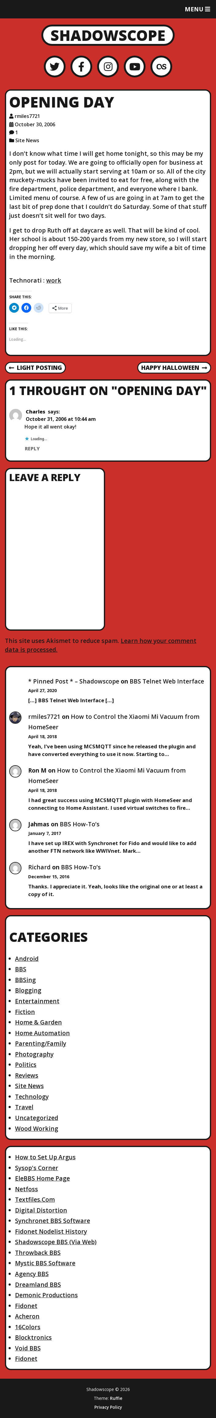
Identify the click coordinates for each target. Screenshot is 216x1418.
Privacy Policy (108, 1407)
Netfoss (26, 1189)
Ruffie (116, 1398)
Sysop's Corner (36, 1168)
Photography (34, 1054)
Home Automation (42, 1033)
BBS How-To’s (80, 824)
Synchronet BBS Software (52, 1220)
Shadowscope (108, 35)
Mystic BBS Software (45, 1263)
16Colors (27, 1327)
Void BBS (28, 1348)
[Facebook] (81, 66)
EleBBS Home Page (42, 1178)
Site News (27, 140)
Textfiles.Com (35, 1199)
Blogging (28, 990)
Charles (35, 411)
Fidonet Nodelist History (51, 1231)
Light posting (35, 368)
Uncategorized (36, 1118)
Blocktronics (33, 1337)
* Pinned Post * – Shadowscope (73, 681)
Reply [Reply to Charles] (32, 448)
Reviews (26, 1075)
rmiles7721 (44, 716)
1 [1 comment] (16, 132)
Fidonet (26, 1306)
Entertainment (37, 1001)
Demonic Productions (46, 1295)
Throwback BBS (38, 1252)
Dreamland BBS (38, 1284)
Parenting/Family (40, 1043)
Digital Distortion (41, 1210)
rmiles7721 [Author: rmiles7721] (27, 116)
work (53, 280)
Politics (25, 1064)
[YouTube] (135, 66)
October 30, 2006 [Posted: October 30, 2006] (35, 124)
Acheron (27, 1316)
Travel (24, 1107)
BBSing (25, 980)
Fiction (25, 1012)
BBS (20, 969)
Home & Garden (38, 1022)
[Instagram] (108, 66)
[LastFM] (161, 66)
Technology (32, 1096)
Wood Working (36, 1128)
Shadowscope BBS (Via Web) (56, 1242)
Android (27, 958)
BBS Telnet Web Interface (167, 681)
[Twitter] (55, 66)
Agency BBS (32, 1274)
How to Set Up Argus (45, 1157)
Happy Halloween (174, 368)
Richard (39, 867)
